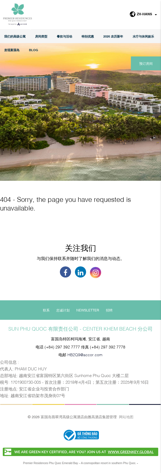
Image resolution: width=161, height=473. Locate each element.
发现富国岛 (11, 50)
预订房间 (146, 63)
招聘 (109, 310)
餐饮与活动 (64, 36)
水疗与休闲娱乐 (143, 36)
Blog (33, 50)
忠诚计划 (63, 310)
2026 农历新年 (113, 36)
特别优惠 (88, 36)
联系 (46, 310)
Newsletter (87, 310)
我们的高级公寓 (15, 36)
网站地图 (126, 416)
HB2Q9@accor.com (85, 354)
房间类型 (41, 36)
